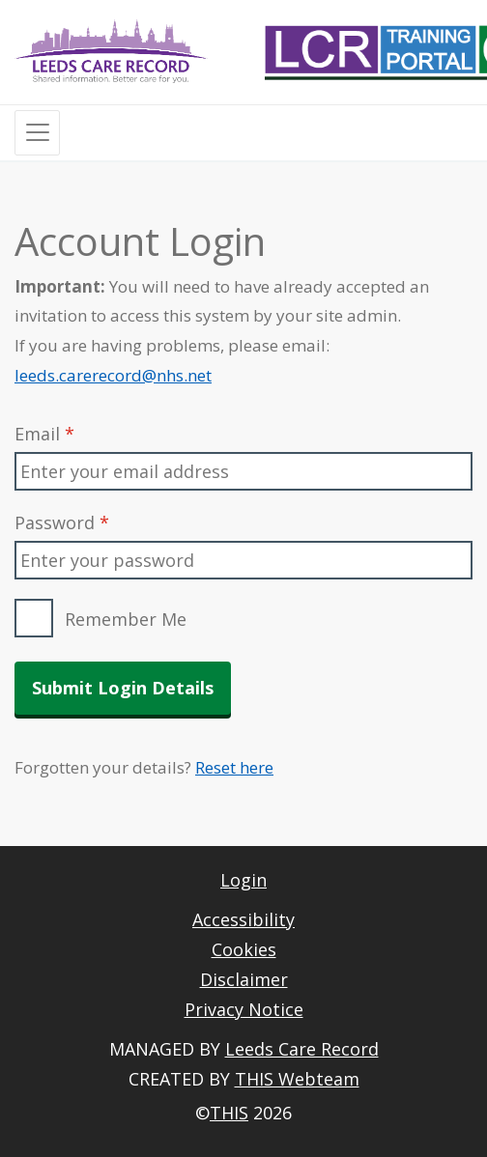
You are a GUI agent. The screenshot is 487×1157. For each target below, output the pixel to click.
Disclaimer (244, 979)
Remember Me (125, 619)
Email (44, 433)
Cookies (244, 949)
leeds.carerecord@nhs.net (113, 375)
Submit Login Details (123, 687)
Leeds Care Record (302, 1048)
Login (243, 879)
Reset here (234, 767)
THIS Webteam (297, 1078)
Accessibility (243, 919)
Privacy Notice (244, 1009)
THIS (229, 1112)
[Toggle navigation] (37, 132)
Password (61, 522)
